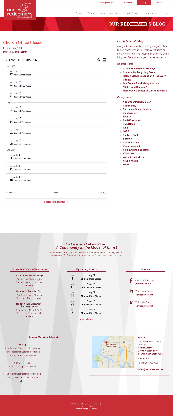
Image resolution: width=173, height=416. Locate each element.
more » (29, 285)
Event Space (150, 13)
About (79, 13)
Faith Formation (132, 120)
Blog (144, 3)
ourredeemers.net (144, 295)
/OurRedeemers (143, 284)
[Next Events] (104, 192)
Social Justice (131, 142)
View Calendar (86, 319)
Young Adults (130, 160)
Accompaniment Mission (137, 101)
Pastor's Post (130, 135)
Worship (91, 13)
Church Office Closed (22, 75)
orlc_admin (21, 51)
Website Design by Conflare (87, 409)
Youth (126, 164)
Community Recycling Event (139, 72)
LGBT (126, 131)
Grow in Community (109, 13)
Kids (125, 127)
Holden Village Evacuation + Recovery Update (29, 305)
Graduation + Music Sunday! (139, 68)
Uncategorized (131, 146)
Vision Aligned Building (136, 149)
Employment (130, 113)
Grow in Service (131, 13)
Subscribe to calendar (54, 202)
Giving (164, 13)
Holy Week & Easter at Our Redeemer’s (145, 90)
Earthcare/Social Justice (137, 109)
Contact (158, 3)
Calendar (128, 3)
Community (129, 105)
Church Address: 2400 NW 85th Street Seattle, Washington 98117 (150, 351)
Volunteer (128, 153)
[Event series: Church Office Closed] (20, 71)
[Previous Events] (10, 192)
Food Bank (129, 124)
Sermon (127, 138)
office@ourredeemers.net (150, 369)
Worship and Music (134, 157)
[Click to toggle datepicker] (22, 60)
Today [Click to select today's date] (56, 193)
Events (127, 116)
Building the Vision (106, 3)
